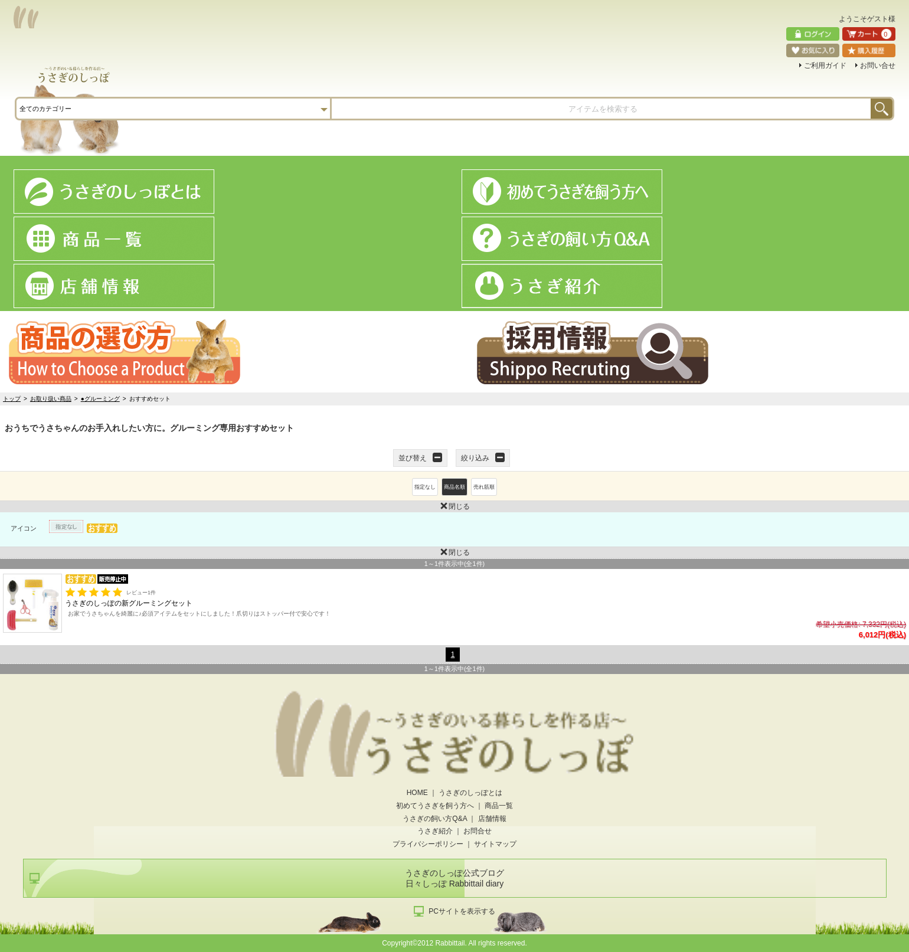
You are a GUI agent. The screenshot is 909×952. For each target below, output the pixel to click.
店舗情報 (492, 818)
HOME (417, 793)
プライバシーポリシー (428, 844)
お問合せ (477, 831)
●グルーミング (100, 398)
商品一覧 (499, 805)
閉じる (235, 506)
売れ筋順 (484, 487)
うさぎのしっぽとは (470, 793)
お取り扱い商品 (50, 398)
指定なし (425, 487)
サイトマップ (495, 844)
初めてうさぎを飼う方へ (435, 805)
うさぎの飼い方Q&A (435, 818)
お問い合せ (877, 65)
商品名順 (454, 487)
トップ (12, 398)
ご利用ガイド (825, 65)
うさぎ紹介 (435, 831)
